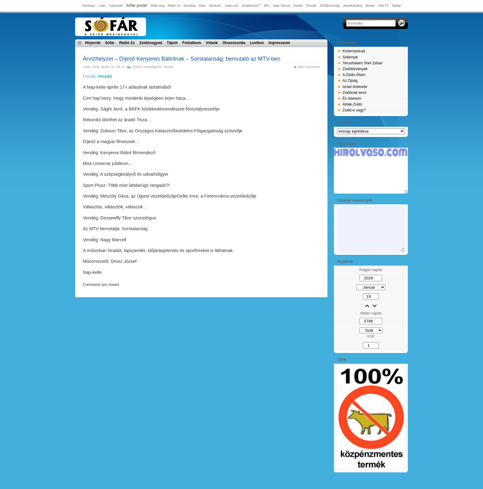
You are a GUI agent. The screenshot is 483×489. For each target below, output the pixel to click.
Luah (102, 5)
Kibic (202, 5)
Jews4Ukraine (352, 5)
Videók (212, 43)
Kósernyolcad (354, 51)
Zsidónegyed (150, 43)
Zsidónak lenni (354, 92)
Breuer (370, 5)
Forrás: (97, 76)
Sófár (110, 43)
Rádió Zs (174, 5)
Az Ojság (350, 80)
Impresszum (279, 43)
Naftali (396, 5)
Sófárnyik (350, 57)
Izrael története (355, 87)
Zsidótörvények (355, 69)
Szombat (190, 5)
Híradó (168, 67)
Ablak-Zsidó (352, 104)
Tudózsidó (116, 5)
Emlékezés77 (251, 5)
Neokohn (215, 5)
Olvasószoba (233, 43)
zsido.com (232, 5)
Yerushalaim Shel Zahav (363, 63)
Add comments (309, 67)
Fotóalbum (191, 43)
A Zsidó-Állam (354, 75)
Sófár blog (157, 5)
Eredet (298, 5)
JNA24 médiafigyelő (147, 67)
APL (267, 5)
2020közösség (330, 5)
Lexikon (257, 43)
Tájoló (172, 43)
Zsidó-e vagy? (354, 110)
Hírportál (92, 43)
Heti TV (383, 5)
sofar (86, 67)
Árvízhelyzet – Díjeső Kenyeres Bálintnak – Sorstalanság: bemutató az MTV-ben (181, 59)
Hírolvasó (88, 5)
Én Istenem (352, 98)
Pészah (311, 5)
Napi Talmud (281, 5)
